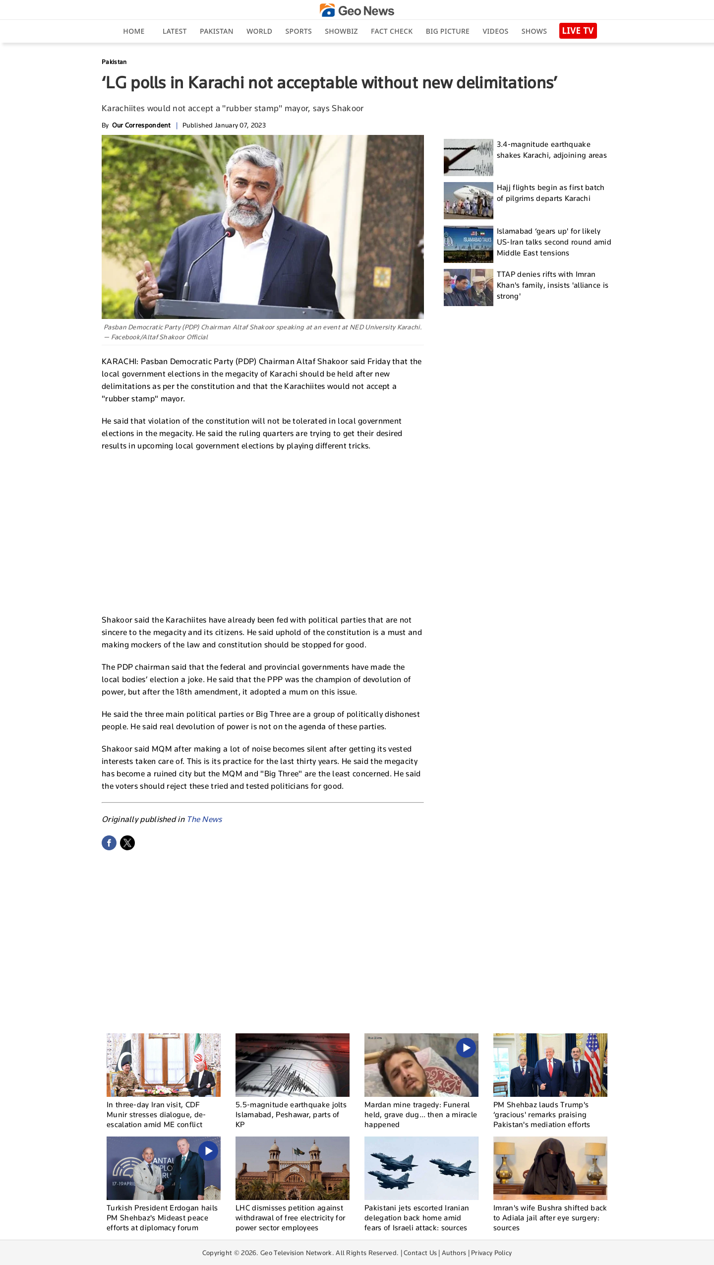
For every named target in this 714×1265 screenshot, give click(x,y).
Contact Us (420, 1253)
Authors (454, 1253)
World (259, 31)
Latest (175, 31)
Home (133, 31)
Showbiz (341, 31)
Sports (299, 31)
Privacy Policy (491, 1253)
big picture (448, 31)
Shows (534, 31)
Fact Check (392, 31)
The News (204, 819)
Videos (495, 31)
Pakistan (217, 31)
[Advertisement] (262, 531)
